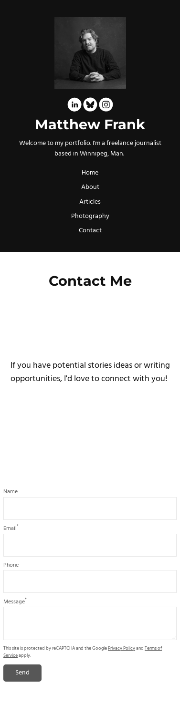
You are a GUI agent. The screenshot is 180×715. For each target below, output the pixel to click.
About (90, 187)
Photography (90, 216)
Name (10, 492)
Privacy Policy (121, 648)
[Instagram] (106, 106)
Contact (90, 230)
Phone (11, 565)
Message (15, 602)
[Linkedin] (74, 106)
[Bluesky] (90, 106)
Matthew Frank (90, 125)
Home (90, 172)
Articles (90, 202)
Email (11, 528)
